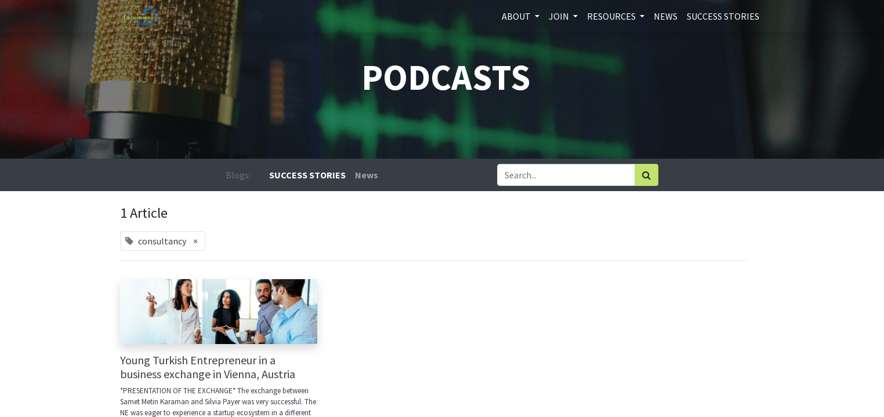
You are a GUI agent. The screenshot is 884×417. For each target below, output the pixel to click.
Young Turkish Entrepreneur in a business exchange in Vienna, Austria (207, 367)
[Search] (646, 175)
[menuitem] (665, 16)
